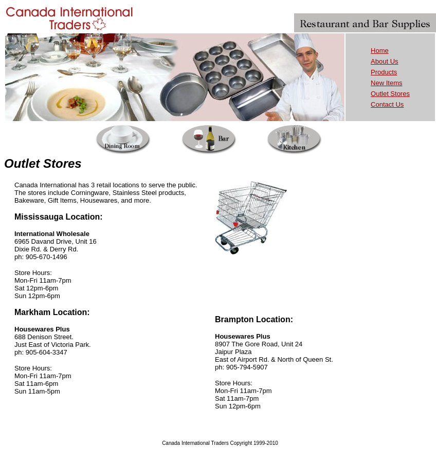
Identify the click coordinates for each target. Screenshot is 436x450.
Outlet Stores (390, 93)
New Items (386, 83)
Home (380, 50)
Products (384, 72)
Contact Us (387, 104)
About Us (384, 61)
